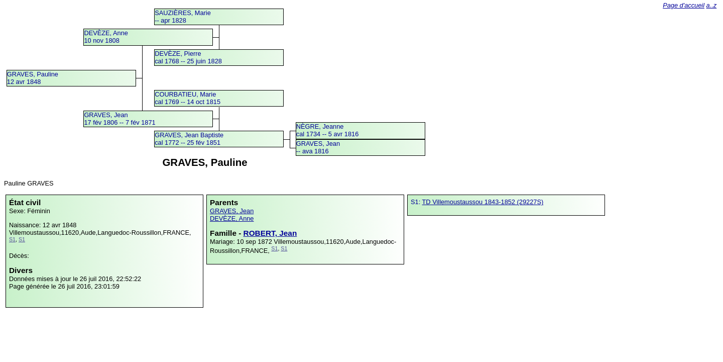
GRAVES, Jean (232, 211)
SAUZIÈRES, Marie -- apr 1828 (183, 16)
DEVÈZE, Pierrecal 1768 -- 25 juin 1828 (188, 57)
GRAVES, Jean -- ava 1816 (318, 147)
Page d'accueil (683, 5)
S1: (416, 202)
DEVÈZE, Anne (232, 218)
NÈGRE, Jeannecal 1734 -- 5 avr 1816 (327, 130)
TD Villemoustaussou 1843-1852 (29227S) (483, 202)
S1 (12, 239)
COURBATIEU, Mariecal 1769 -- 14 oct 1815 (187, 98)
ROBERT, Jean (270, 233)
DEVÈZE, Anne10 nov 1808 (106, 36)
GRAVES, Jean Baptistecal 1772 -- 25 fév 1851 (189, 138)
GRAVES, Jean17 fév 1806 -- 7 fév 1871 (119, 118)
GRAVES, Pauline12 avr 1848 (32, 77)
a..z (711, 5)
